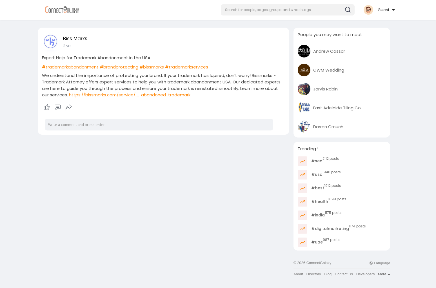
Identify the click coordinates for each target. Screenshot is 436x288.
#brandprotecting (119, 67)
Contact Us (344, 274)
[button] (288, 9)
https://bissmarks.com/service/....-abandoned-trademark (129, 95)
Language (379, 263)
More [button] (384, 274)
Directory (313, 274)
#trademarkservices (186, 67)
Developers (365, 274)
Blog (328, 274)
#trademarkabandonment (70, 67)
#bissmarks (151, 67)
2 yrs (67, 45)
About (298, 274)
